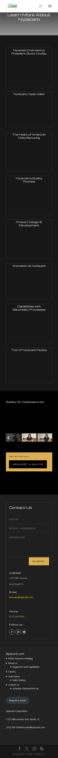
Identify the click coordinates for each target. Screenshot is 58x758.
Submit (38, 561)
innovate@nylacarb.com (21, 597)
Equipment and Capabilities (26, 666)
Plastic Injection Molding (20, 658)
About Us (12, 663)
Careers (12, 671)
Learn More (14, 676)
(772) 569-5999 (16, 616)
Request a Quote (28, 464)
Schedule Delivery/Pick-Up (26, 688)
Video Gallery (19, 680)
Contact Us (13, 684)
